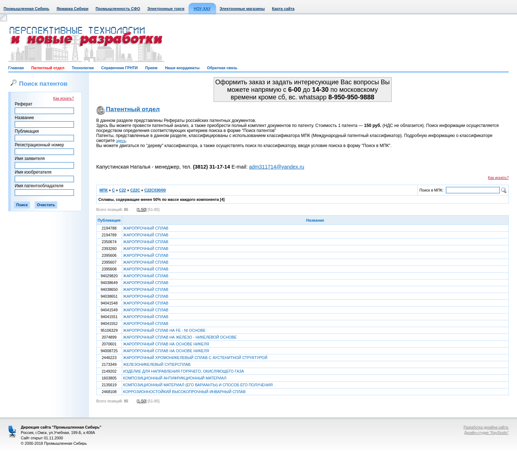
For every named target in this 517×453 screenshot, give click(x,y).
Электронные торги (165, 8)
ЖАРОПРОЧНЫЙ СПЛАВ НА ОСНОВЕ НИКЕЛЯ (166, 344)
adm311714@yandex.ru (276, 167)
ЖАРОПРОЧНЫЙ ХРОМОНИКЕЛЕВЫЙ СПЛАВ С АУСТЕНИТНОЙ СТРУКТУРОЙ (195, 357)
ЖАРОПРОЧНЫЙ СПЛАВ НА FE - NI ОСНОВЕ (164, 330)
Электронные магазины (242, 8)
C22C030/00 (155, 190)
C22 (122, 190)
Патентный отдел (47, 68)
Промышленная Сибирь (26, 8)
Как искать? (63, 98)
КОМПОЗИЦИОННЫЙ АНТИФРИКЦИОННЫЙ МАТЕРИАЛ (175, 378)
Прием (151, 68)
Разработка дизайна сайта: (486, 427)
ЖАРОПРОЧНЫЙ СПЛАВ (145, 228)
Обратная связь (222, 68)
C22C (135, 190)
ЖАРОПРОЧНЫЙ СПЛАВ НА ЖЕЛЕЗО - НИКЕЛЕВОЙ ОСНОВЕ (180, 337)
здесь (121, 140)
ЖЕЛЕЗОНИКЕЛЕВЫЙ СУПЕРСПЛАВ (157, 364)
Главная (16, 68)
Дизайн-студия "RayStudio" (486, 433)
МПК (103, 190)
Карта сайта (283, 8)
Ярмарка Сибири (72, 8)
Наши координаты (182, 68)
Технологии (83, 68)
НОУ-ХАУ (202, 8)
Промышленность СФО (118, 8)
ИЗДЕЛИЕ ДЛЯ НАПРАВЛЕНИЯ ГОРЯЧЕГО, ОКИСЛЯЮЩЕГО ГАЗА (183, 371)
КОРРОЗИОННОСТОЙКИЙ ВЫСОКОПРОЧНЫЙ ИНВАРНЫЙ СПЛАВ (184, 392)
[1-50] (141, 209)
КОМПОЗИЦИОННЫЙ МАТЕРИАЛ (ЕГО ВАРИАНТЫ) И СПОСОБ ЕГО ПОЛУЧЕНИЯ (198, 385)
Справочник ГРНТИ (119, 68)
